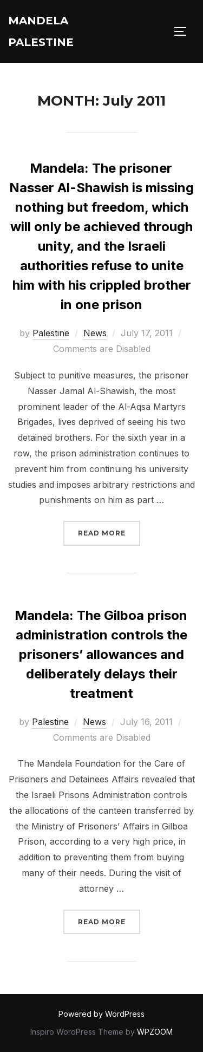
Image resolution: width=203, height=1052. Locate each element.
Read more (109, 532)
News (95, 333)
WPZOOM (155, 1031)
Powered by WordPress (101, 1013)
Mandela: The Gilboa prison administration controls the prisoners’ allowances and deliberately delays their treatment (101, 654)
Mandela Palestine (41, 31)
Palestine (50, 333)
